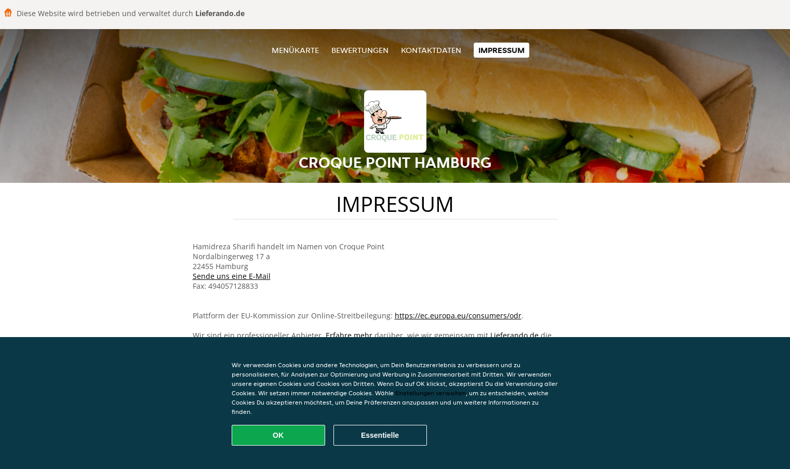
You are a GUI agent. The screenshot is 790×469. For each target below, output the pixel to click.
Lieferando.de (514, 335)
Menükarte (295, 50)
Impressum (501, 50)
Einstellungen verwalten (430, 393)
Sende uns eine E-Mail (232, 276)
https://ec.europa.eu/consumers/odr (458, 315)
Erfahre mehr (349, 335)
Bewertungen (360, 50)
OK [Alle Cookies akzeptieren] (278, 435)
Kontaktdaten (431, 50)
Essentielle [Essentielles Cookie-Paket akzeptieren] (380, 435)
